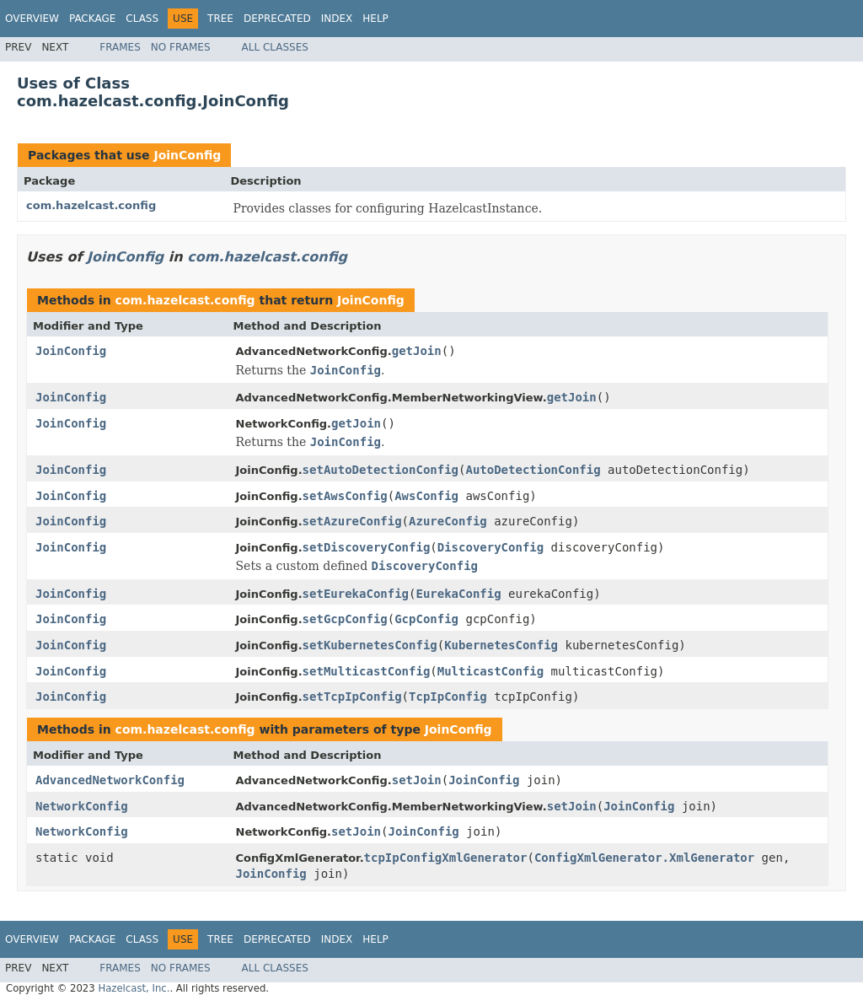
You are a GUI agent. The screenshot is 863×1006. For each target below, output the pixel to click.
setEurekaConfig (356, 593)
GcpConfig (426, 619)
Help (375, 18)
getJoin (417, 351)
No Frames (181, 47)
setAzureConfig (352, 521)
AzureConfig (448, 521)
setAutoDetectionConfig (380, 469)
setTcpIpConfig (352, 696)
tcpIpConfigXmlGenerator (446, 857)
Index (337, 18)
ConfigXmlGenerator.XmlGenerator (644, 857)
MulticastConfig (490, 671)
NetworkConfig (81, 806)
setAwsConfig (345, 496)
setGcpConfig (345, 619)
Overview (32, 18)
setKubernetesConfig (370, 645)
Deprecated (277, 18)
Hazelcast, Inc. (133, 988)
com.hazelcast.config (91, 205)
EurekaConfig (458, 593)
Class (142, 18)
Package (92, 18)
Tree (220, 18)
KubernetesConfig (501, 645)
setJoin (417, 780)
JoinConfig (187, 155)
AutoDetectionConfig (532, 469)
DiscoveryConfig (490, 547)
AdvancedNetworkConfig (110, 780)
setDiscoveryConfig (367, 547)
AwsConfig (426, 496)
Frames (120, 47)
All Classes (275, 47)
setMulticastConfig (367, 671)
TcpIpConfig (448, 696)
